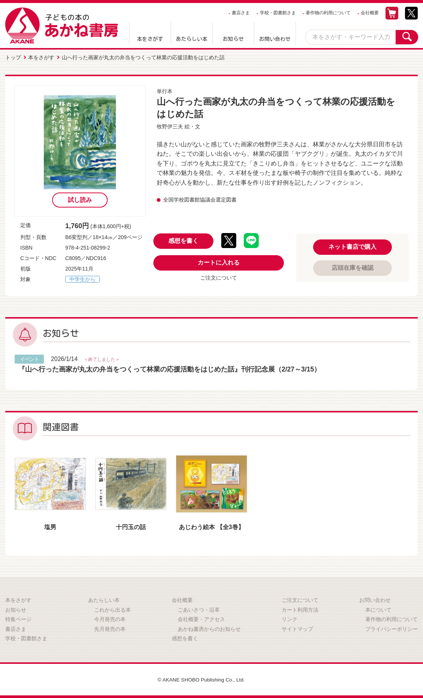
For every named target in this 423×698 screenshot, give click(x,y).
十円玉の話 (131, 526)
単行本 (164, 91)
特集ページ (18, 619)
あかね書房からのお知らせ (209, 629)
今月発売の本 (110, 619)
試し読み (80, 199)
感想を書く (183, 240)
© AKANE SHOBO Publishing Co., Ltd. (201, 679)
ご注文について (218, 277)
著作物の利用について (328, 12)
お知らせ (233, 39)
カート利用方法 (300, 609)
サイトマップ (297, 629)
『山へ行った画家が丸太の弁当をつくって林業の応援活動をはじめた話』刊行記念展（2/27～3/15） (169, 369)
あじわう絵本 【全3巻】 (211, 526)
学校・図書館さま (278, 12)
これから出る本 (112, 609)
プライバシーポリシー (391, 629)
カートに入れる (219, 262)
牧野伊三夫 (170, 126)
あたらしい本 (191, 39)
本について (378, 609)
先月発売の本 (110, 629)
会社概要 (370, 12)
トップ (13, 57)
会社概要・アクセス (201, 619)
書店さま (241, 12)
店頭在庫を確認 (353, 267)
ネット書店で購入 (352, 246)
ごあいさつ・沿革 (199, 609)
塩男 (50, 526)
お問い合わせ (275, 39)
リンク (289, 619)
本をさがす (150, 39)
